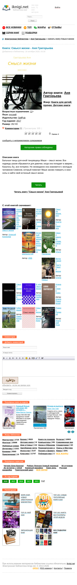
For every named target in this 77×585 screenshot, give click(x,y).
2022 (37, 481)
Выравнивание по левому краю (16, 358)
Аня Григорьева (56, 94)
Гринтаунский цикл (24, 470)
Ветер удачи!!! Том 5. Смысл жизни (58, 265)
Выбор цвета (29, 358)
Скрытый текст (33, 358)
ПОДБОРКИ (31, 33)
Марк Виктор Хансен (23, 412)
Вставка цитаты (36, 358)
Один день (51, 468)
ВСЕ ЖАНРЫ (62, 454)
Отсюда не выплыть (55, 406)
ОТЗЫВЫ (56, 27)
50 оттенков (67, 466)
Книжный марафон (34, 468)
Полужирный (3, 358)
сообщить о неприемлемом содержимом (22, 140)
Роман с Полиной (58, 311)
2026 (5, 481)
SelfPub (21, 118)
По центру (19, 358)
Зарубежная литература (31, 448)
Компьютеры (44, 442)
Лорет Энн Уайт (53, 409)
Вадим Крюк (39, 319)
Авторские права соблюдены (38, 147)
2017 (18, 121)
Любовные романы (11, 446)
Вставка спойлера (42, 358)
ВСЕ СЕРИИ (41, 470)
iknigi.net (71, 563)
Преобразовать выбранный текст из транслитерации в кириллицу (39, 358)
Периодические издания (49, 448)
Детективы (7, 449)
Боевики (6, 451)
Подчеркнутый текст (9, 358)
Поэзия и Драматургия (49, 451)
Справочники (62, 445)
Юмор (59, 451)
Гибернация (18, 309)
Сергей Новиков (38, 225)
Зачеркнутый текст (13, 358)
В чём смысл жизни (39, 286)
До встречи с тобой (13, 468)
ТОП (29, 27)
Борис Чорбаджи (38, 297)
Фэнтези (6, 442)
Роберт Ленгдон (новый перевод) (42, 466)
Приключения (8, 454)
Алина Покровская (58, 301)
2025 (13, 481)
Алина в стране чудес (58, 288)
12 (31, 111)
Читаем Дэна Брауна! (14, 466)
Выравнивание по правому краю (22, 358)
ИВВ (30, 258)
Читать (38, 185)
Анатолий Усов (58, 323)
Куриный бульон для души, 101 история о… (22, 408)
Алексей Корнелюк (9, 236)
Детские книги (61, 105)
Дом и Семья (26, 445)
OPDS (35, 568)
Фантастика (7, 440)
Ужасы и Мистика (64, 448)
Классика (24, 454)
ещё (43, 481)
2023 (29, 481)
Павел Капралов (19, 318)
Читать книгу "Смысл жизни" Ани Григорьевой (38, 192)
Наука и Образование (48, 445)
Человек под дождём (38, 212)
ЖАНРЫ (42, 27)
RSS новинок (46, 568)
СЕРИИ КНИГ (12, 33)
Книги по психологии (48, 439)
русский (13, 114)
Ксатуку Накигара (58, 225)
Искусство (25, 451)
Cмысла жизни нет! (58, 212)
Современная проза (65, 442)
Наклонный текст (6, 358)
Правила (68, 568)
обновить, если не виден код (16, 385)
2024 (21, 481)
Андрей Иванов (19, 298)
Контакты (58, 568)
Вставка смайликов (26, 358)
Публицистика (45, 454)
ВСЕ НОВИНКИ (13, 27)
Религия (60, 439)
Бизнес (23, 439)
